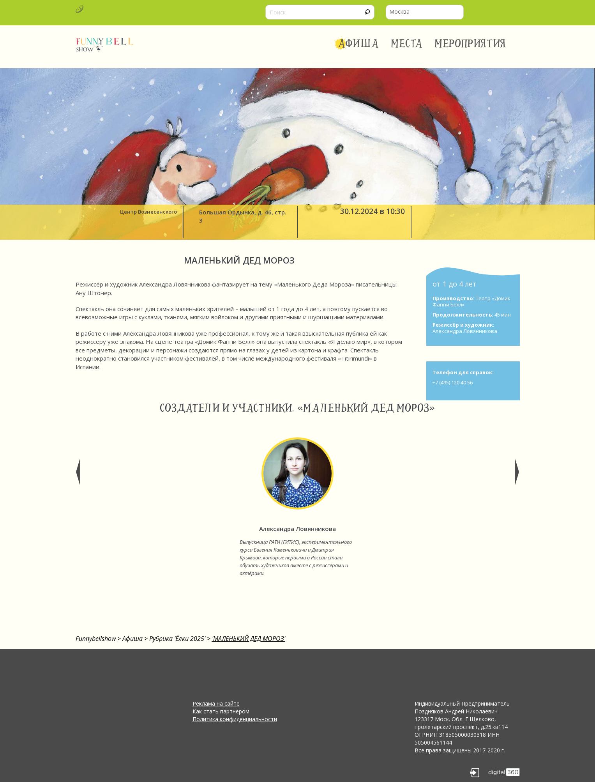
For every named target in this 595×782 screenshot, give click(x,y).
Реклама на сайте (216, 703)
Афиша (358, 43)
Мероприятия (470, 43)
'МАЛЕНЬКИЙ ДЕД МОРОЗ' (248, 638)
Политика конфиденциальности (234, 719)
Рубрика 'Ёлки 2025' (177, 638)
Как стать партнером (220, 711)
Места (407, 43)
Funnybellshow (96, 638)
